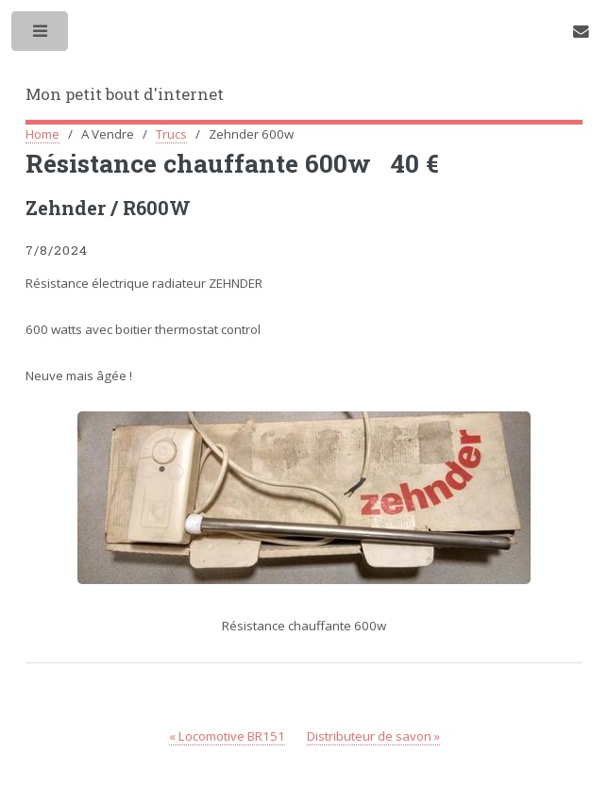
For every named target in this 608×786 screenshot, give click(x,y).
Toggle (41, 35)
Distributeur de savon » (373, 735)
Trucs (171, 133)
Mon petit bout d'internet (124, 94)
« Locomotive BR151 (227, 735)
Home (42, 133)
